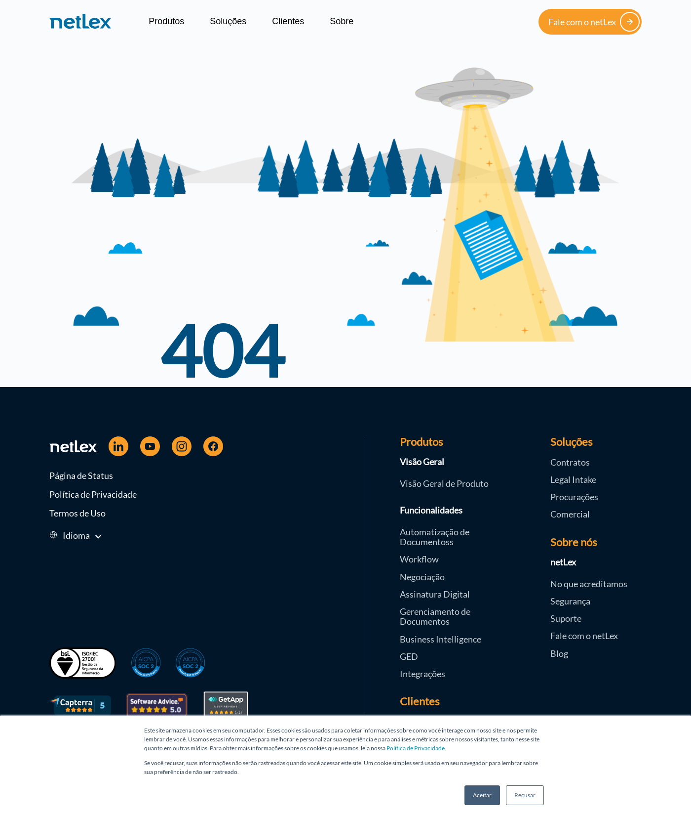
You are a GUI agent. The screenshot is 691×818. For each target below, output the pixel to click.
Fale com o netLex (594, 22)
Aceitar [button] (482, 795)
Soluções (228, 21)
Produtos (166, 21)
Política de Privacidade (415, 748)
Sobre (341, 21)
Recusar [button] (525, 795)
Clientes (288, 21)
